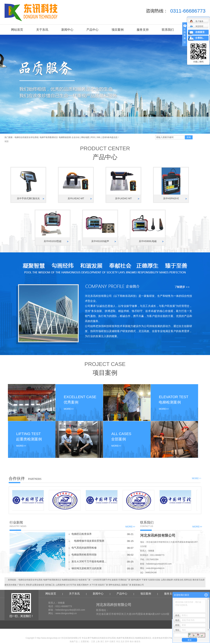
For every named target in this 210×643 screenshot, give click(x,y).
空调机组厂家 (124, 580)
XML (99, 137)
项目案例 (118, 29)
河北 (118, 641)
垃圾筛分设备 (154, 580)
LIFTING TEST (28, 434)
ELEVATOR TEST (173, 397)
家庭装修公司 (138, 585)
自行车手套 (71, 585)
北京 (123, 641)
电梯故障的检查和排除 (84, 554)
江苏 (93, 641)
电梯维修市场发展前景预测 (88, 540)
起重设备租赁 (38, 585)
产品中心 (92, 29)
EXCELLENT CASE (80, 397)
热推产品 (74, 641)
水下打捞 (93, 585)
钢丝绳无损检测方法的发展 (87, 568)
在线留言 (200, 32)
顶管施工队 (50, 585)
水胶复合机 (178, 580)
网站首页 (17, 29)
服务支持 (143, 29)
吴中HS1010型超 (53, 241)
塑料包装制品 (115, 585)
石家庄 (112, 641)
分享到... (199, 38)
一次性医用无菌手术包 (101, 580)
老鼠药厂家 (103, 585)
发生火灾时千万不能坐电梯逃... (89, 561)
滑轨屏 (29, 585)
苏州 (127, 641)
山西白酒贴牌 (167, 580)
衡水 (132, 641)
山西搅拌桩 (61, 585)
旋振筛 (115, 580)
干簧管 (145, 580)
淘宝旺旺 (196, 26)
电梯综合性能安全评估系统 (27, 137)
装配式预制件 (83, 585)
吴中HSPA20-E (171, 198)
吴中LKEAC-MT (76, 198)
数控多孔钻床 (199, 580)
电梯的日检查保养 (82, 533)
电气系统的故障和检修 (84, 547)
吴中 (107, 641)
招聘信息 (188, 580)
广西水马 (21, 585)
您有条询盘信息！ (111, 137)
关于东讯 (42, 29)
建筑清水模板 (11, 585)
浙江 (102, 641)
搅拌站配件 (136, 580)
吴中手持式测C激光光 (28, 198)
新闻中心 (67, 29)
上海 (98, 641)
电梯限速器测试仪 (70, 580)
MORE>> (20, 445)
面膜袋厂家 (126, 585)
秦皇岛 (137, 641)
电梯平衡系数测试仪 (49, 137)
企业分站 (76, 137)
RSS (93, 137)
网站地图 (85, 137)
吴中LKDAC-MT (123, 198)
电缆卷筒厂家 (84, 580)
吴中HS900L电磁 (148, 241)
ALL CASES (121, 434)
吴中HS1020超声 (100, 241)
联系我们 (168, 29)
